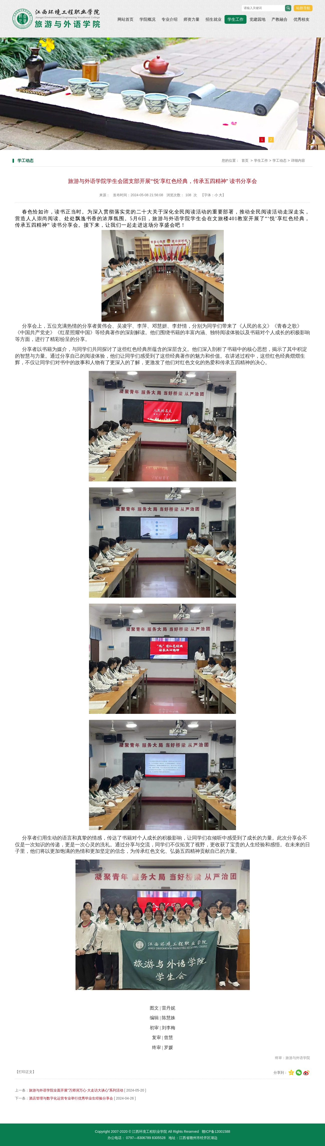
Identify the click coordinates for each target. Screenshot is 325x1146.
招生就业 (214, 19)
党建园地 (258, 19)
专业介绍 (170, 19)
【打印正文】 (25, 1072)
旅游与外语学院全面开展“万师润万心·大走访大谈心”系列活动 (76, 1090)
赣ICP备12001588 (216, 1132)
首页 (245, 160)
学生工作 (236, 19)
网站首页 (126, 19)
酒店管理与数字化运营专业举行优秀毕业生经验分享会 (71, 1098)
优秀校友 (302, 19)
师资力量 (192, 19)
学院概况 (148, 19)
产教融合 (280, 19)
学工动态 (279, 160)
